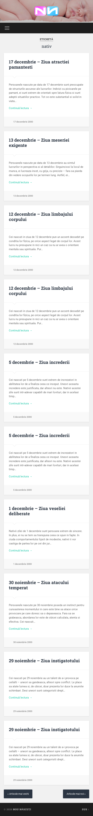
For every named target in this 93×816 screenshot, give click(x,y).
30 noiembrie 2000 (22, 642)
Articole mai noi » (76, 793)
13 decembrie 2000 (23, 195)
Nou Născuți (22, 809)
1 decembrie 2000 (22, 564)
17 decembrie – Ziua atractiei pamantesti (39, 64)
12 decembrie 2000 (23, 270)
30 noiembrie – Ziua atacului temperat (39, 585)
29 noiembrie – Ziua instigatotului (44, 661)
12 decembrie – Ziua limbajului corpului (41, 216)
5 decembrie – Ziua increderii (39, 362)
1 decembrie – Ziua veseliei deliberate (37, 510)
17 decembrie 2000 (23, 121)
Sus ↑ (85, 809)
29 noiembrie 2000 (22, 711)
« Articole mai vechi (18, 793)
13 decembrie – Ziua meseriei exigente (39, 142)
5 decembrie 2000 (22, 417)
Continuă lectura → (20, 108)
